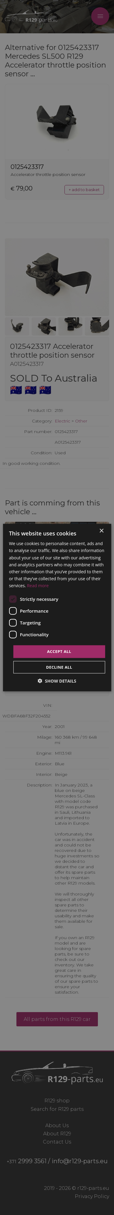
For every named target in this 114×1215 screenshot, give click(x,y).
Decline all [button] (59, 667)
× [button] (101, 531)
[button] (57, 681)
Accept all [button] (59, 651)
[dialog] (57, 607)
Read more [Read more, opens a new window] (38, 585)
